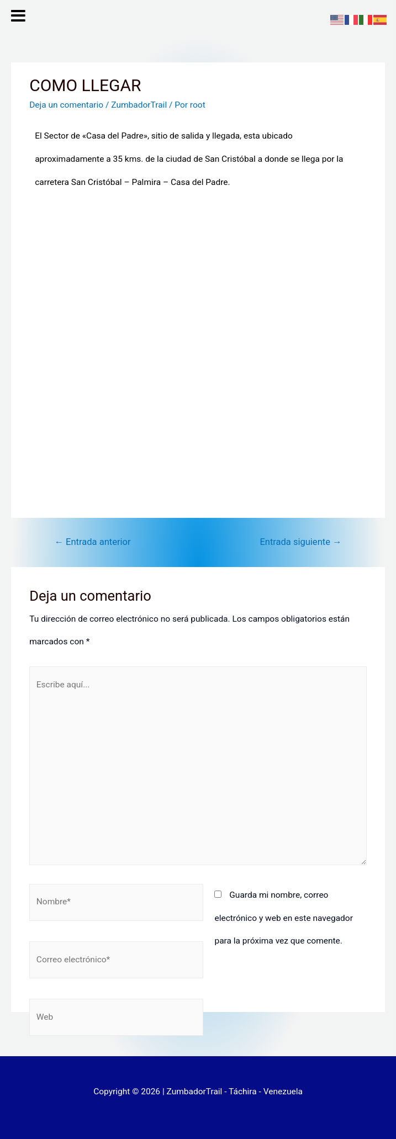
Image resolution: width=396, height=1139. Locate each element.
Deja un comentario (66, 105)
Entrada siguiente (300, 542)
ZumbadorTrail (139, 105)
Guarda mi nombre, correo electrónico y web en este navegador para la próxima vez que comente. (283, 918)
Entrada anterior (92, 542)
